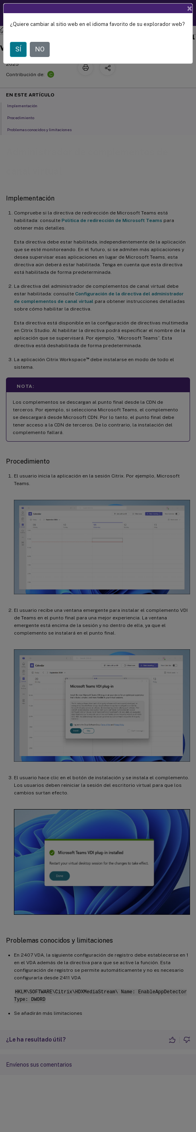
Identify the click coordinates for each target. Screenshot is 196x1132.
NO (40, 49)
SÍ (18, 49)
